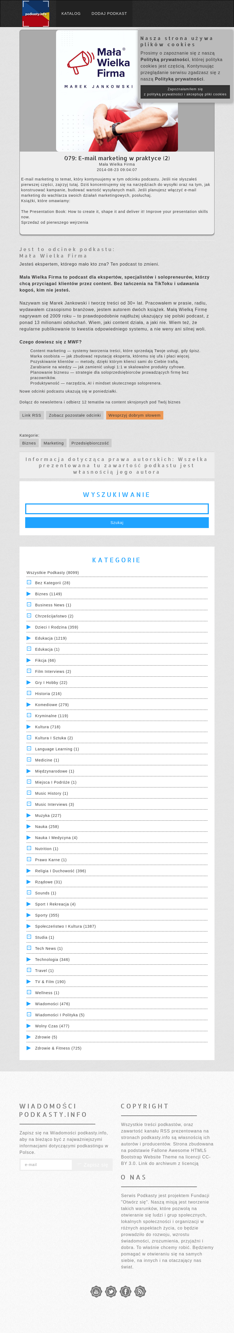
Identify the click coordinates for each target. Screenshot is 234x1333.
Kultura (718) (48, 727)
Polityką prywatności (165, 59)
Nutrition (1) (46, 849)
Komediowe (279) (52, 705)
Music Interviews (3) (54, 804)
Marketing (54, 443)
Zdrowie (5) (46, 1037)
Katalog (71, 13)
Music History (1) (51, 793)
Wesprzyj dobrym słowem (135, 415)
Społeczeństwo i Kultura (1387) (65, 926)
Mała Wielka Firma (53, 255)
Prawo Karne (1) (51, 860)
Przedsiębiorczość (90, 443)
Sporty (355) (47, 915)
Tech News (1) (49, 948)
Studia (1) (44, 937)
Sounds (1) (45, 893)
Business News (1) (53, 605)
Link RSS (31, 415)
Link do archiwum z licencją (169, 1163)
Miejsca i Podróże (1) (56, 782)
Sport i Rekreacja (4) (55, 904)
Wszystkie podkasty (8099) (53, 572)
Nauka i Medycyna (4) (56, 838)
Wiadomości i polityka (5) (60, 1015)
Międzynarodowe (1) (54, 771)
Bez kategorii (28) (52, 583)
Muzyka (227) (48, 815)
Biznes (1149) (48, 594)
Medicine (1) (47, 760)
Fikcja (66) (45, 660)
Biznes (29, 443)
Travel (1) (44, 970)
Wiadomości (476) (52, 1004)
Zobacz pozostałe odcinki (75, 415)
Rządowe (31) (48, 882)
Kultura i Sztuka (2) (54, 738)
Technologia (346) (52, 959)
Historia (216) (48, 693)
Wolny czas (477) (52, 1026)
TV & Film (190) (50, 982)
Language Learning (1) (57, 749)
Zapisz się (92, 1165)
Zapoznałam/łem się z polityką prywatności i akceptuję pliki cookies (185, 91)
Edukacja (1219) (51, 638)
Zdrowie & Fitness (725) (58, 1048)
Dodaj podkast (109, 13)
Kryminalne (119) (52, 716)
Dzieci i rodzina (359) (57, 627)
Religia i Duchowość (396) (60, 871)
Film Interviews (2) (53, 671)
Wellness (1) (47, 993)
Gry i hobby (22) (51, 682)
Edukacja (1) (47, 649)
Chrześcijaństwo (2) (54, 616)
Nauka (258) (47, 826)
